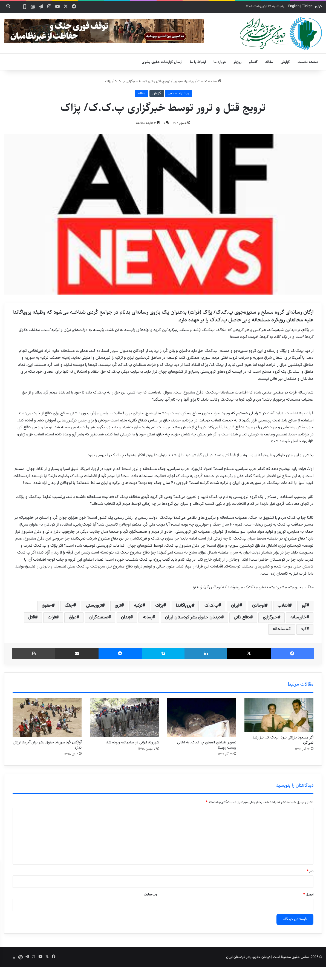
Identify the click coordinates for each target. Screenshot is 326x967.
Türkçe (307, 6)
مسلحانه (280, 629)
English (293, 6)
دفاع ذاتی (242, 617)
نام (310, 871)
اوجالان (258, 605)
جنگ (69, 605)
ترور (118, 605)
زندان (125, 617)
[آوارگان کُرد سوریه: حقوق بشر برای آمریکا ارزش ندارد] (47, 717)
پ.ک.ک (211, 605)
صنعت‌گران (98, 617)
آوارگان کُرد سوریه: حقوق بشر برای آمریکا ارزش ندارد (47, 745)
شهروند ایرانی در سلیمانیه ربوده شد (132, 742)
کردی (318, 6)
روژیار (237, 62)
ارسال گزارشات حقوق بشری (162, 62)
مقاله (269, 62)
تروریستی (94, 605)
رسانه (147, 617)
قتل (31, 617)
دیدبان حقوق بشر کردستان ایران (193, 617)
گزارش (285, 62)
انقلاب (283, 605)
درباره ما (220, 62)
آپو (304, 605)
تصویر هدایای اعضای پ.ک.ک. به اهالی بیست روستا (206, 745)
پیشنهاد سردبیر (183, 81)
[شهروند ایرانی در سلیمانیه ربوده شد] (124, 717)
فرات (52, 617)
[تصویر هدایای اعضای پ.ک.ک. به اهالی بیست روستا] (201, 717)
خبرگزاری (270, 617)
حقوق (47, 605)
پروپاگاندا (184, 605)
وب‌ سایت (150, 894)
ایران (235, 605)
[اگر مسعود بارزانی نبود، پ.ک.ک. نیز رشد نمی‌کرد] (278, 715)
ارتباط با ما (198, 62)
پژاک (159, 605)
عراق (72, 617)
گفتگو (253, 62)
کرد (303, 629)
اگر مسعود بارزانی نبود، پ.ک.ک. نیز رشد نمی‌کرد (282, 740)
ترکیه (138, 605)
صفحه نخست (308, 62)
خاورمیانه (298, 617)
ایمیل (308, 894)
